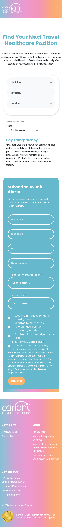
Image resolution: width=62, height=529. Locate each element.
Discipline (15, 82)
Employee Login (9, 432)
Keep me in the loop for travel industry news (32, 317)
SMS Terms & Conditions (28, 342)
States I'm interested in (27, 275)
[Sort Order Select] (28, 131)
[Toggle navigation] (56, 10)
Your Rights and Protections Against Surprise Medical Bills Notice (46, 447)
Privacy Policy (39, 432)
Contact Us (7, 436)
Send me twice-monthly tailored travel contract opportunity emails (29, 326)
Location (15, 103)
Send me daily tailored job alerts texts (34, 335)
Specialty (15, 92)
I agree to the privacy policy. (31, 345)
